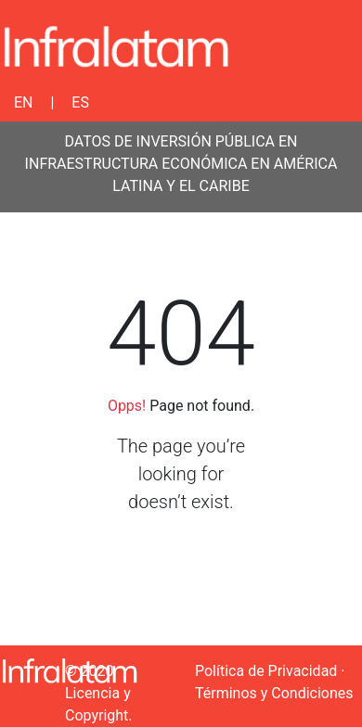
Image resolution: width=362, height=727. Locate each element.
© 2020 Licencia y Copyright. (99, 693)
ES (80, 102)
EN (23, 102)
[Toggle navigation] (336, 46)
